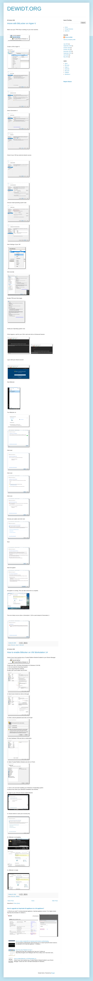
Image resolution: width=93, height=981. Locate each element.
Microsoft (22, 645)
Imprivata (67, 69)
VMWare (17, 896)
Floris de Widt (68, 37)
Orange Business (69, 29)
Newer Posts (11, 900)
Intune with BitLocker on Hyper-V (21, 23)
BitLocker (13, 645)
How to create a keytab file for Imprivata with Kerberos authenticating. (32, 941)
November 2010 (67, 51)
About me (67, 31)
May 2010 (65, 56)
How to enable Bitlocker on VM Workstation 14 (27, 652)
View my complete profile (69, 39)
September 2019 (67, 45)
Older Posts (55, 900)
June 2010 (65, 55)
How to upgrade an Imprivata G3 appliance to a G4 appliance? (25, 908)
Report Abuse (67, 81)
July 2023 (65, 44)
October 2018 (66, 47)
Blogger (53, 973)
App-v (66, 63)
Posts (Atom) (17, 903)
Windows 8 (67, 74)
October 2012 (66, 49)
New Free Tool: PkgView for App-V (24, 950)
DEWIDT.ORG (24, 9)
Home (32, 900)
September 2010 (67, 53)
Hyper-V (17, 645)
